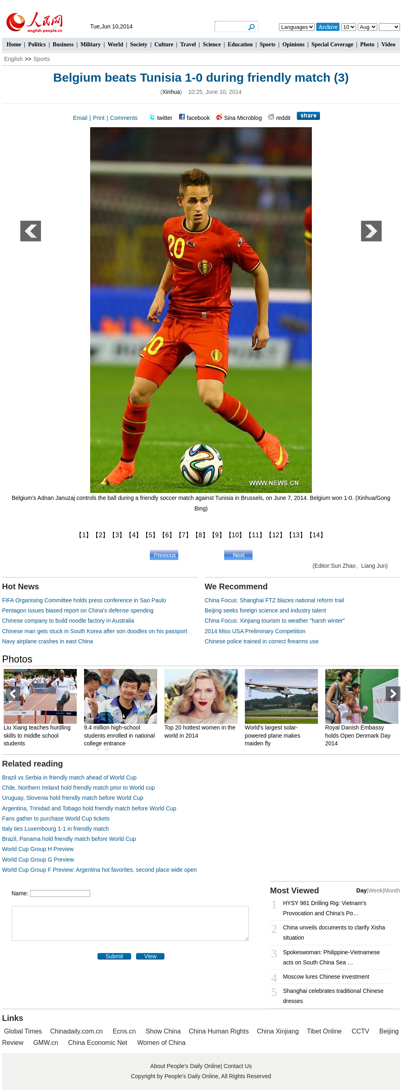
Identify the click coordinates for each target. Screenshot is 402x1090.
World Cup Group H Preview (37, 849)
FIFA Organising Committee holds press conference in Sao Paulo (84, 600)
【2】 (100, 535)
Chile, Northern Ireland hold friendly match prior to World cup (78, 787)
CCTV (361, 1031)
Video (388, 44)
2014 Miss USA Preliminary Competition (255, 631)
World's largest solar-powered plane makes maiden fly (275, 735)
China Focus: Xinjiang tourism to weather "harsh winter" (275, 620)
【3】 (117, 535)
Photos (17, 659)
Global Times (23, 1031)
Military (90, 44)
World (115, 44)
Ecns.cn (124, 1031)
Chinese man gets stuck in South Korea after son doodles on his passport (94, 631)
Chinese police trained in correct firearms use (262, 641)
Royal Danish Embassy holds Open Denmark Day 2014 (360, 735)
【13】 (296, 535)
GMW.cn (46, 1042)
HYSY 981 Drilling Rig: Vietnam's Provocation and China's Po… (324, 908)
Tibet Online (324, 1031)
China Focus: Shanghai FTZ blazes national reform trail (274, 600)
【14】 (316, 535)
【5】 (150, 535)
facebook (198, 118)
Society (138, 44)
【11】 (255, 535)
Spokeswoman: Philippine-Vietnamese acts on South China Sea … (331, 957)
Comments (124, 118)
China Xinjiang (278, 1031)
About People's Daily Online (185, 1066)
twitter (164, 118)
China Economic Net (98, 1042)
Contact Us (238, 1066)
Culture (163, 44)
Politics (37, 44)
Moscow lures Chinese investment (326, 976)
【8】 (200, 535)
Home (13, 44)
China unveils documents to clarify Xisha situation (334, 932)
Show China (163, 1031)
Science (211, 44)
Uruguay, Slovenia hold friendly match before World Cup (72, 798)
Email (80, 118)
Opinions (293, 44)
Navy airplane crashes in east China (47, 641)
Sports (267, 44)
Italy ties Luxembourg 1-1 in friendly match (55, 828)
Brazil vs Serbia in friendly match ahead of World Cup (69, 777)
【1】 (84, 535)
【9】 (217, 535)
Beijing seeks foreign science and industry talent (265, 610)
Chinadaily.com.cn (76, 1031)
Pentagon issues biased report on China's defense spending (77, 610)
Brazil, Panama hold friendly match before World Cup (69, 839)
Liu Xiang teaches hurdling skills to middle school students (39, 735)
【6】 (167, 535)
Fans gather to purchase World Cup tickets (56, 818)
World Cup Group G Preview (38, 859)
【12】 (276, 535)
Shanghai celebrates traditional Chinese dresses (333, 996)
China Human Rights (219, 1031)
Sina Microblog (243, 118)
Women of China (161, 1042)
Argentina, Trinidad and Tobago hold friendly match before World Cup (89, 808)
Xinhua (171, 92)
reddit (283, 118)
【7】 (183, 535)
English (13, 59)
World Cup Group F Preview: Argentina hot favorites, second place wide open (99, 869)
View (150, 956)
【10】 (235, 535)
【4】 (133, 535)
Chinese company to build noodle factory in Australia (68, 620)
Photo (367, 44)
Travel (188, 44)
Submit (114, 956)
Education (240, 44)
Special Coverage (332, 44)
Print (99, 118)
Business (63, 44)
